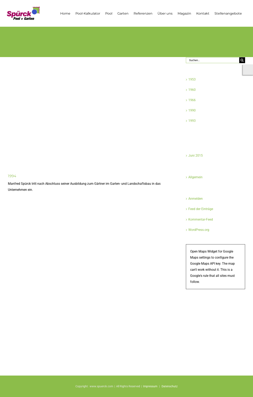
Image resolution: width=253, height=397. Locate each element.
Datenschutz (170, 386)
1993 (192, 121)
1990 (192, 110)
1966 (192, 100)
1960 (192, 90)
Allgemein (195, 177)
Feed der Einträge (200, 209)
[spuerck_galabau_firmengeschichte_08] (89, 112)
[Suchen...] (212, 60)
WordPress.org (198, 230)
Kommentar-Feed (200, 219)
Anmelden (195, 199)
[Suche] (242, 60)
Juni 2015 (195, 155)
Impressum (150, 386)
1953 (192, 79)
